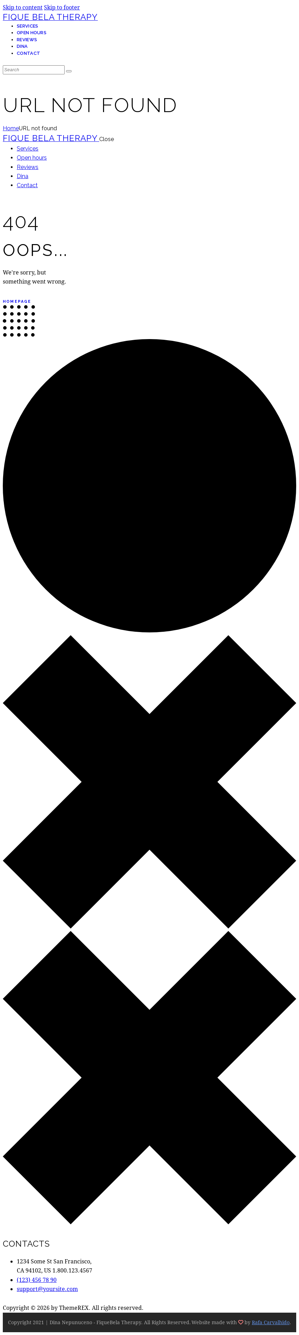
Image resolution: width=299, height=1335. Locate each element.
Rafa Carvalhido (271, 1322)
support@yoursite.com (47, 1288)
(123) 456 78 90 (37, 1279)
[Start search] (69, 71)
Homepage (17, 301)
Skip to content (23, 7)
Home (11, 128)
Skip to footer (62, 7)
